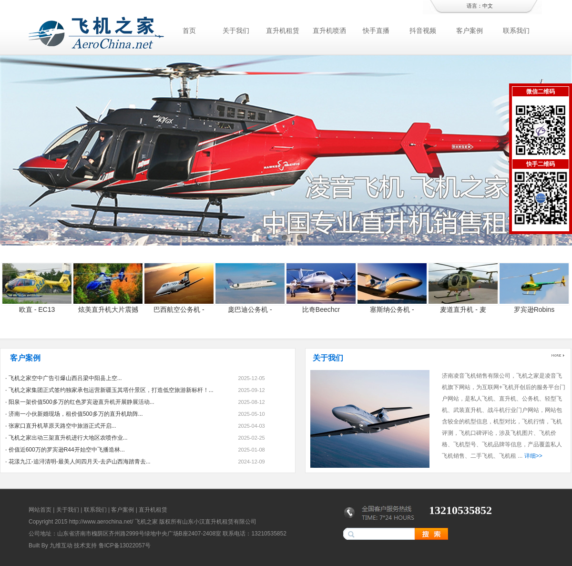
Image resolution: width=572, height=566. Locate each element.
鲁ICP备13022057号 (125, 545)
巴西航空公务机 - (178, 309)
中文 (487, 6)
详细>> (533, 456)
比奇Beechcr (321, 309)
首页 (189, 30)
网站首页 (40, 509)
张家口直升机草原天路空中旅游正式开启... (62, 425)
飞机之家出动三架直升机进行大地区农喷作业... (68, 437)
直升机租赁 (282, 30)
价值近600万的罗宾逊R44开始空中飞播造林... (67, 449)
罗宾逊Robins (534, 309)
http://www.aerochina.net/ (101, 521)
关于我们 (236, 30)
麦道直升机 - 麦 (463, 309)
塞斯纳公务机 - (392, 309)
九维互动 (61, 545)
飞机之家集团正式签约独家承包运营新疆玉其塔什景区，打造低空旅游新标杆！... (111, 390)
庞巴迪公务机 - (250, 309)
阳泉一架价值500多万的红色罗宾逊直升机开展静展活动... (81, 402)
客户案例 (469, 30)
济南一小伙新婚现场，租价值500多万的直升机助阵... (76, 414)
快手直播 (376, 30)
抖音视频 (422, 30)
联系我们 (516, 30)
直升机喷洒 (329, 30)
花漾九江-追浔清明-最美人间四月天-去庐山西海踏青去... (80, 461)
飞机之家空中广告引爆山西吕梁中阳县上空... (65, 378)
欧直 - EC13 (37, 309)
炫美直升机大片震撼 (108, 309)
